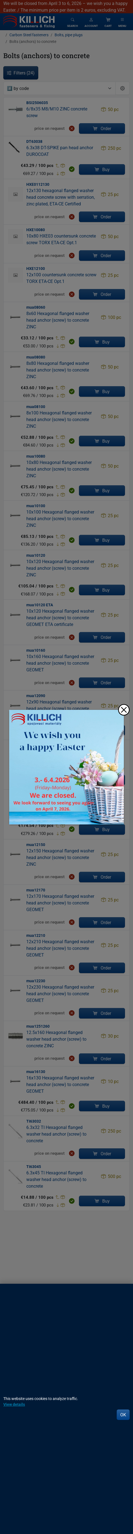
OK (123, 1414)
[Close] (124, 710)
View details (14, 1404)
